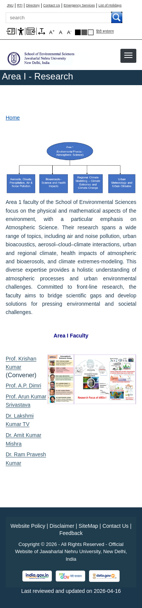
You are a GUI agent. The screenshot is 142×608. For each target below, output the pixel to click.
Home (13, 118)
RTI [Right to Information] (19, 5)
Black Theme (78, 32)
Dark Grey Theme (84, 32)
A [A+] (52, 32)
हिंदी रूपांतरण (105, 31)
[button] (128, 55)
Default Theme (91, 32)
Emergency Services (79, 5)
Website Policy (28, 526)
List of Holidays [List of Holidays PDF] (110, 5)
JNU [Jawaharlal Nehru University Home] (10, 5)
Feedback (71, 533)
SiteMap (88, 526)
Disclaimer (62, 526)
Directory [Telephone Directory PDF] (33, 5)
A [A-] (69, 32)
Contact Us (51, 5)
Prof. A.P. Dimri (23, 386)
